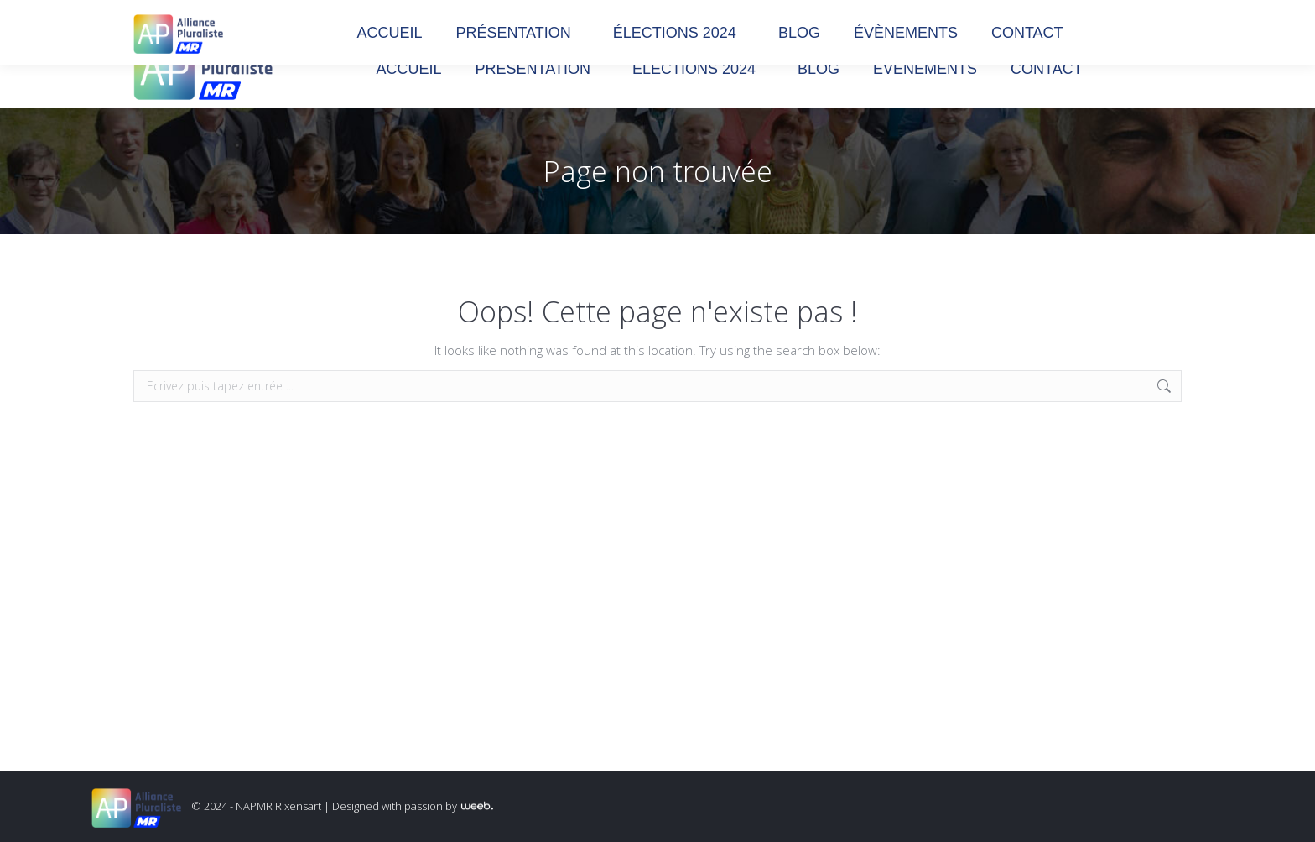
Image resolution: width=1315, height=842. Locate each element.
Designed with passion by (412, 805)
